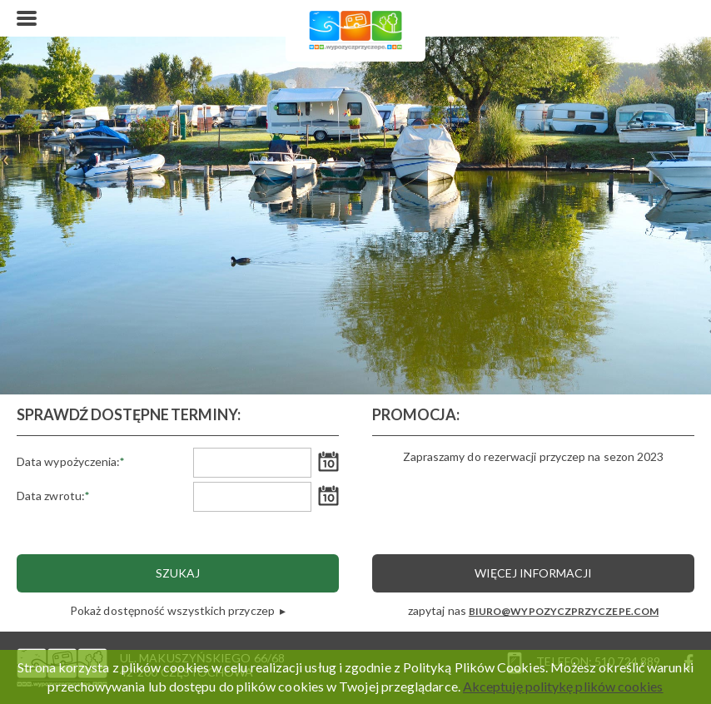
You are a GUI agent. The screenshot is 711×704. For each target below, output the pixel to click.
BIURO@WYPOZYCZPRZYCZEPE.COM (564, 611)
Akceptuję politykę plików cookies (563, 686)
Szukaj (178, 573)
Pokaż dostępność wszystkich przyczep (173, 610)
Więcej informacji (533, 573)
